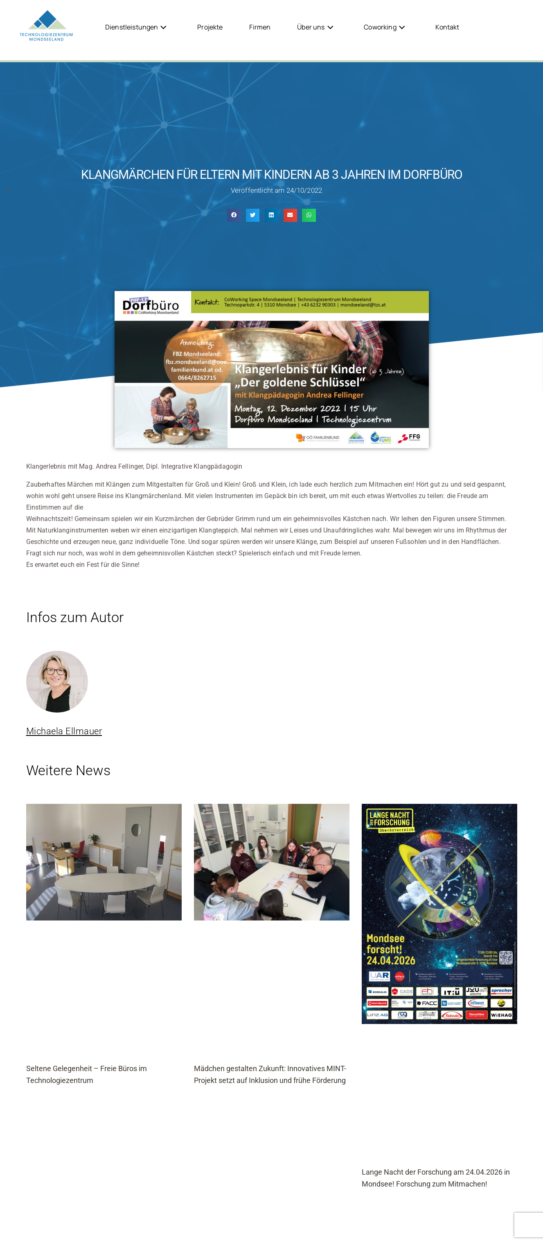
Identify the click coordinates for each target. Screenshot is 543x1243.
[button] (234, 215)
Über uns (317, 27)
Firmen (259, 27)
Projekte (210, 27)
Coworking (386, 27)
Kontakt (447, 27)
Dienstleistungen (138, 27)
